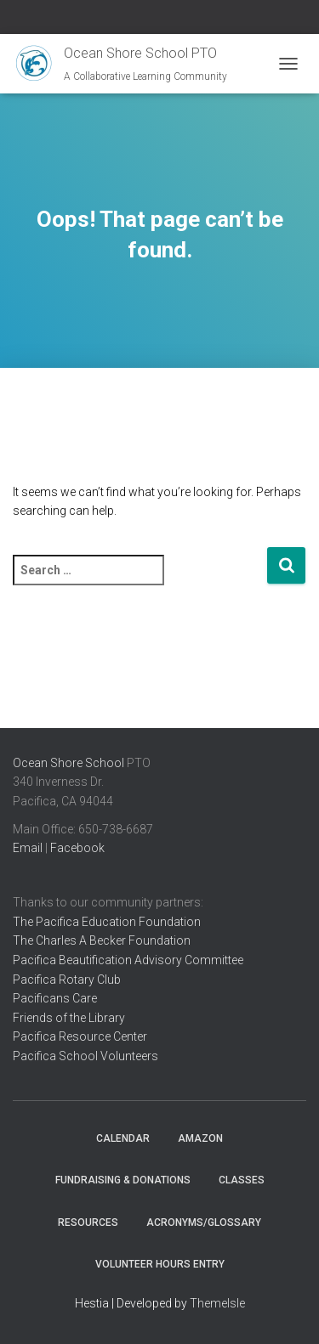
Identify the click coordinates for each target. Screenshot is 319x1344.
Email (28, 848)
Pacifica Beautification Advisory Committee (128, 960)
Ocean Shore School (68, 763)
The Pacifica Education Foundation (107, 922)
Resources (88, 1222)
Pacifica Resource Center (80, 1036)
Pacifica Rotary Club (67, 979)
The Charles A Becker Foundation (102, 940)
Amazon (200, 1138)
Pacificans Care (55, 998)
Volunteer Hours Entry (160, 1264)
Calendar (123, 1138)
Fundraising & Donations (123, 1180)
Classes (242, 1180)
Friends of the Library (69, 1018)
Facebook (77, 848)
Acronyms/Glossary (203, 1222)
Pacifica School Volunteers (85, 1056)
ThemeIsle (217, 1303)
